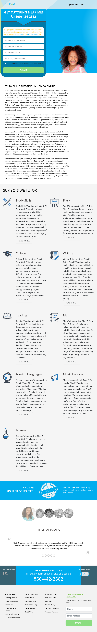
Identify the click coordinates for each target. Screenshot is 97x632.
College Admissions (12, 614)
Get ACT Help (30, 609)
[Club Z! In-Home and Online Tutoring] (10, 5)
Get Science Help (31, 605)
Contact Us (9, 605)
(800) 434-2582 (76, 4)
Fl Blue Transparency (12, 618)
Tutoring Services (11, 598)
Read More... (24, 241)
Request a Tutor (50, 598)
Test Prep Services (11, 601)
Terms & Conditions (52, 609)
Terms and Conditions (33, 34)
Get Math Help (30, 598)
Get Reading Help (31, 601)
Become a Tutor (50, 601)
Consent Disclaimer (52, 612)
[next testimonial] (85, 533)
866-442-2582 (48, 579)
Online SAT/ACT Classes (10, 610)
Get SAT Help (29, 612)
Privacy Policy (19, 34)
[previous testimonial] (11, 533)
